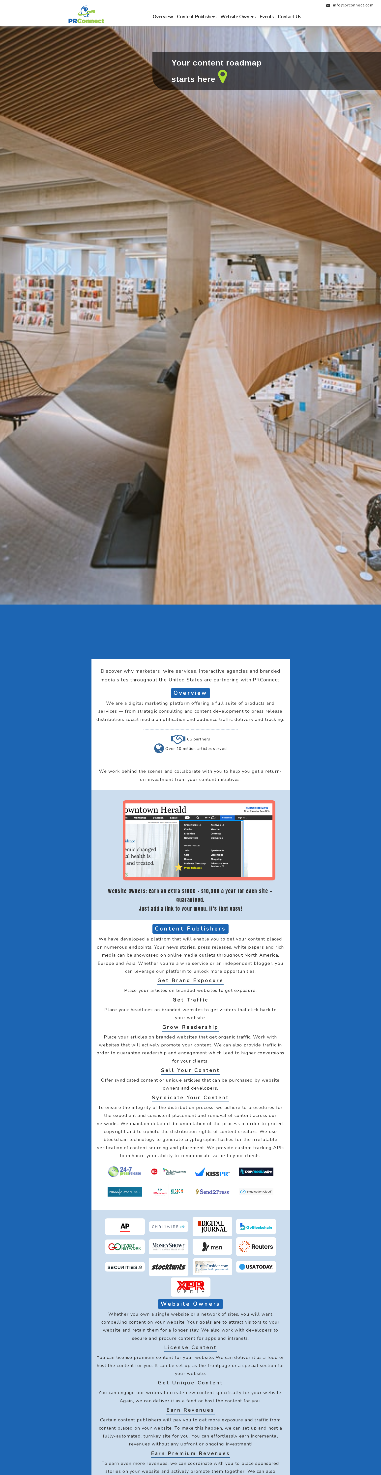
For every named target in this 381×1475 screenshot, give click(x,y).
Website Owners (237, 17)
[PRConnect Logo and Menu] (86, 22)
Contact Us (289, 17)
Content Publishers (197, 17)
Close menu (12, 2)
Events (267, 17)
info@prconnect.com (353, 5)
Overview (163, 17)
